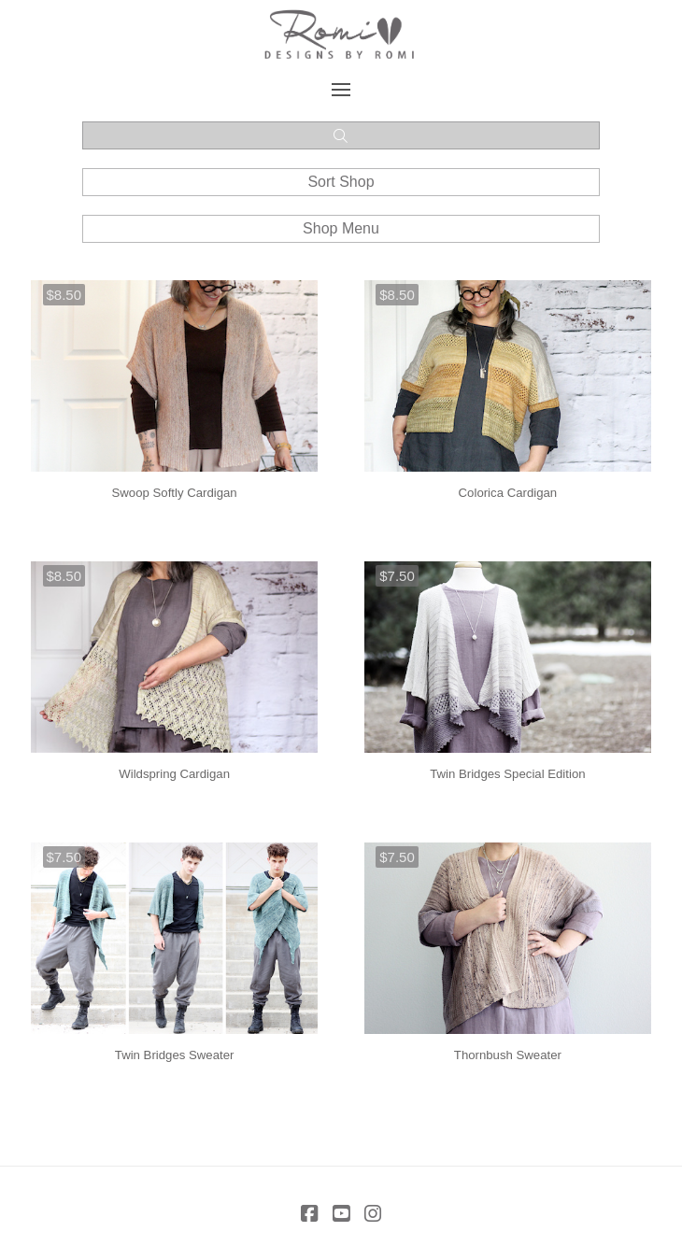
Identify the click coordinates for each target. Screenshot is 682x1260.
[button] (341, 90)
